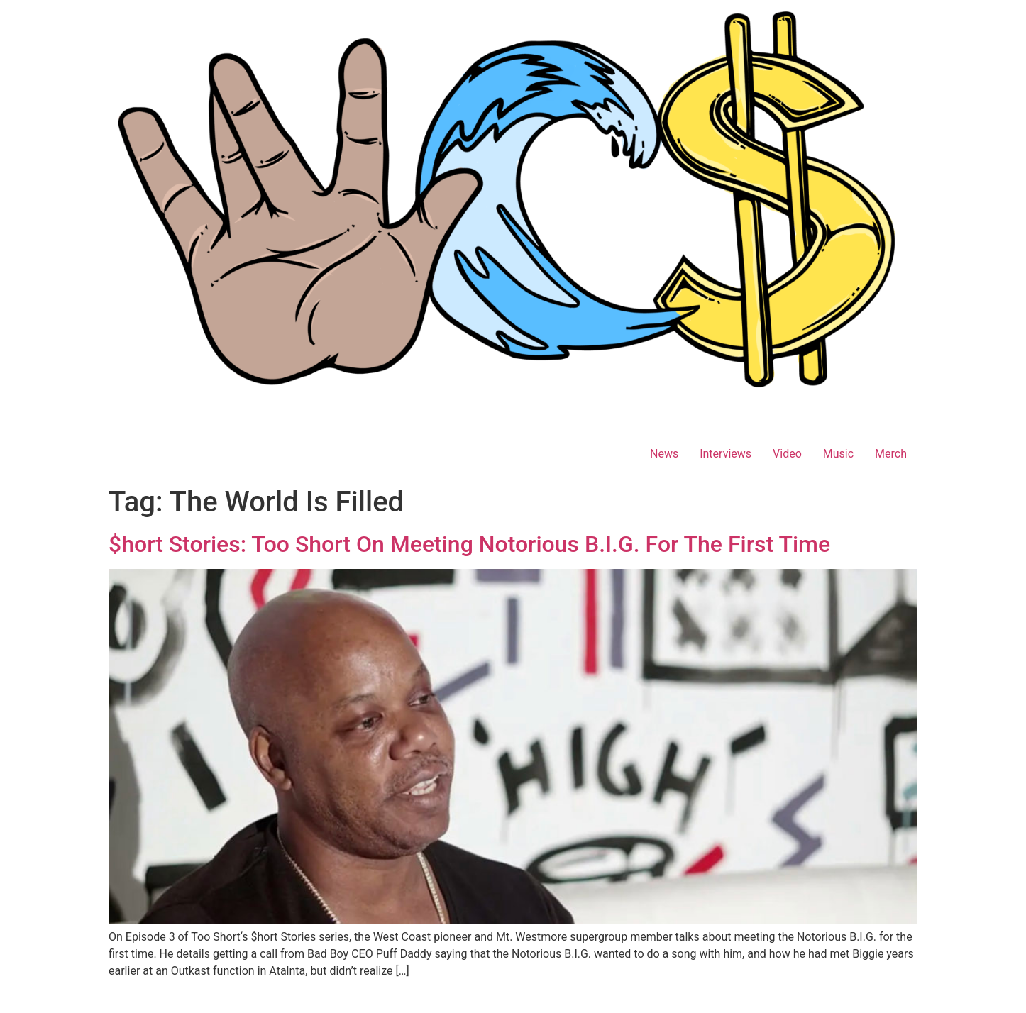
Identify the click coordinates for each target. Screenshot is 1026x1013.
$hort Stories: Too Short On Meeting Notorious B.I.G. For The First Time (469, 544)
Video (787, 453)
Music (838, 453)
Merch (891, 453)
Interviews (725, 453)
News (664, 453)
